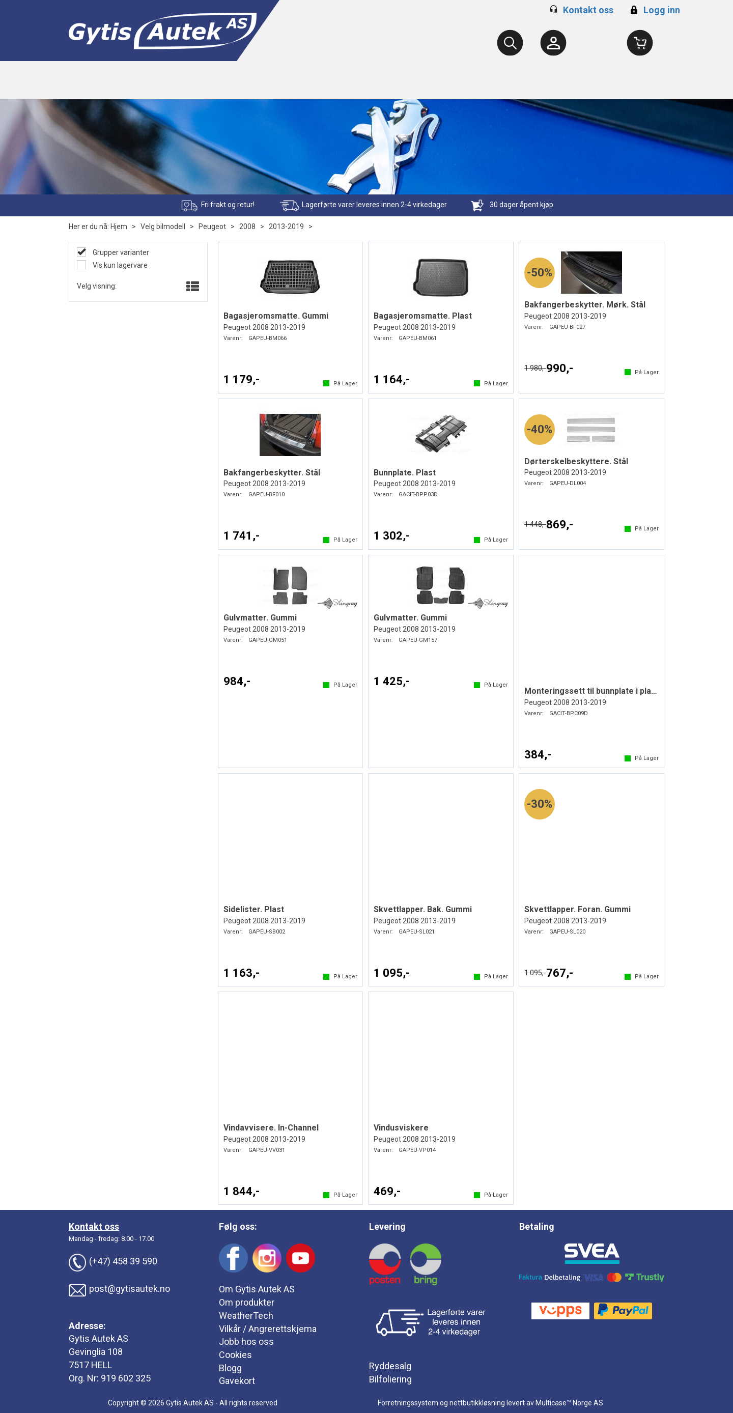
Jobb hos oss (246, 1341)
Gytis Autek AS (98, 1338)
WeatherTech (246, 1315)
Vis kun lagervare (119, 265)
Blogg (230, 1368)
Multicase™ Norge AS (569, 1403)
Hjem (118, 226)
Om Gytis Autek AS (257, 1289)
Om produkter (246, 1302)
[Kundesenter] (553, 43)
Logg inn (653, 10)
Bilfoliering (390, 1379)
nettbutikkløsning (477, 1403)
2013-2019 (286, 226)
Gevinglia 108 (96, 1351)
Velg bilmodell (162, 226)
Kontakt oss (588, 10)
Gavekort (237, 1380)
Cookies (235, 1354)
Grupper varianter (120, 252)
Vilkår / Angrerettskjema (268, 1328)
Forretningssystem (408, 1403)
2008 (247, 226)
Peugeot (212, 226)
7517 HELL (90, 1365)
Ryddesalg (390, 1366)
